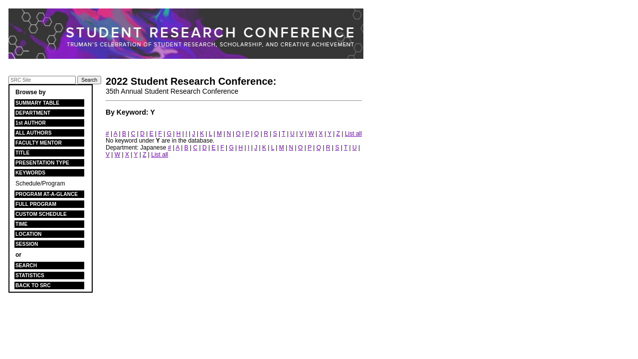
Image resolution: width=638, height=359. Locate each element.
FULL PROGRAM (35, 204)
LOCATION (28, 234)
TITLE (22, 153)
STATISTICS (29, 275)
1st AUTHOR (30, 123)
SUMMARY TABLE (37, 103)
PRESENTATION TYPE (42, 163)
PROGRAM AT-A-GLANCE (46, 194)
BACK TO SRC (33, 285)
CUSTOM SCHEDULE (41, 214)
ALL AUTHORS (33, 133)
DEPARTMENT (32, 113)
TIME (21, 224)
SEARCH (26, 265)
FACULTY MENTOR (38, 143)
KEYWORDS (30, 173)
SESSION (26, 244)
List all (353, 133)
